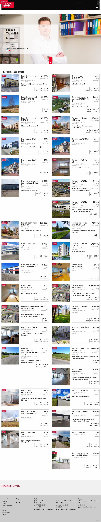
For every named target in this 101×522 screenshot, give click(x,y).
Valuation (4, 508)
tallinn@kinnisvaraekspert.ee (44, 509)
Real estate (5, 499)
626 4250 (39, 507)
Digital (97, 520)
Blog (17, 499)
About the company (82, 3)
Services (72, 3)
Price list (66, 3)
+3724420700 (10, 46)
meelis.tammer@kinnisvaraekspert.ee (17, 48)
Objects (5, 501)
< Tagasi (2, 15)
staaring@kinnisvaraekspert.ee (67, 509)
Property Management (6, 511)
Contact (4, 514)
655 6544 (60, 507)
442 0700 (82, 505)
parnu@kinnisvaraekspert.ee (87, 507)
